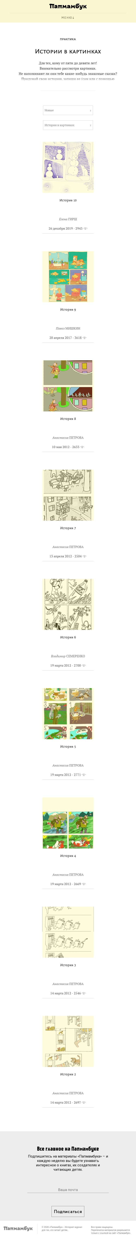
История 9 (68, 310)
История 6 (68, 637)
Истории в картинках (59, 125)
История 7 (68, 528)
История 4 (68, 856)
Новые (49, 110)
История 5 (68, 747)
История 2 (68, 1074)
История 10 (68, 200)
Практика (68, 39)
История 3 (68, 965)
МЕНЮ (66, 18)
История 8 (68, 419)
